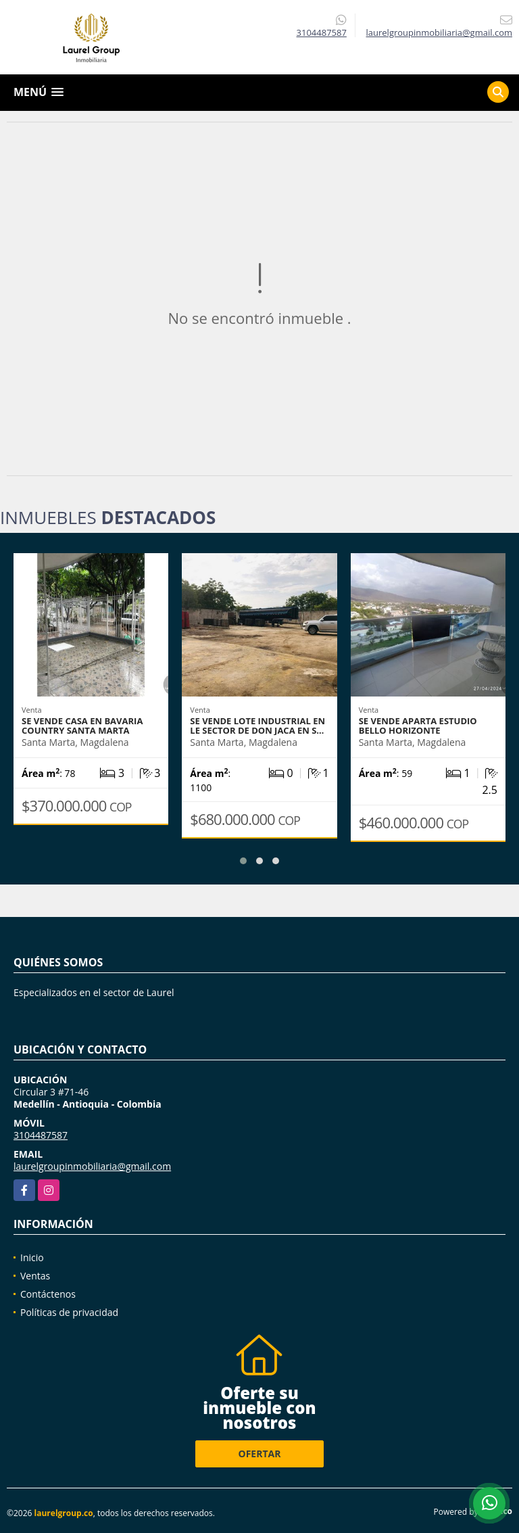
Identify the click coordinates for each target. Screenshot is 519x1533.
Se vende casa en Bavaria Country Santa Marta (82, 725)
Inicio (32, 1257)
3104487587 (322, 32)
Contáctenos (48, 1294)
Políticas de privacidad (69, 1312)
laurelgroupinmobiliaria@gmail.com (92, 1166)
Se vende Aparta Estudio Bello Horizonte (418, 725)
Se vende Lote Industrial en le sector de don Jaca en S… (257, 725)
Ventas (35, 1275)
